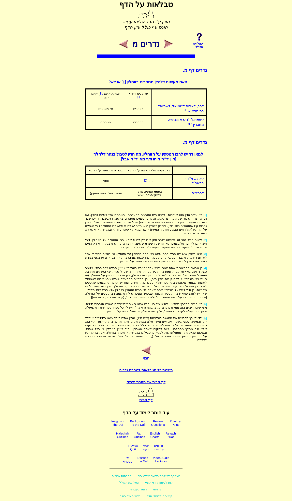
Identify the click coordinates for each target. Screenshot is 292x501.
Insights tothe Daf (118, 422)
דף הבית (146, 397)
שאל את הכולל (129, 482)
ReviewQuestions (158, 422)
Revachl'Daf (170, 435)
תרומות (157, 489)
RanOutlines (139, 435)
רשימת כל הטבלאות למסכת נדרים (146, 370)
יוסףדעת (146, 447)
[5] (188, 123)
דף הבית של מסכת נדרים (146, 382)
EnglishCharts (155, 435)
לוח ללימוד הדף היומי (159, 482)
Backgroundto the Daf (138, 422)
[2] (138, 96)
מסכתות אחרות (122, 476)
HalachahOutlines (122, 435)
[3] (101, 93)
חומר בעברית (138, 489)
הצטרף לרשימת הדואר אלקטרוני (158, 476)
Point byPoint (175, 422)
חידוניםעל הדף (159, 447)
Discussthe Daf (142, 459)
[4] (185, 109)
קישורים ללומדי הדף (159, 496)
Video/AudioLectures (161, 459)
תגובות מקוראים (129, 496)
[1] (123, 82)
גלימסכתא (127, 459)
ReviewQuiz (133, 447)
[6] (145, 180)
